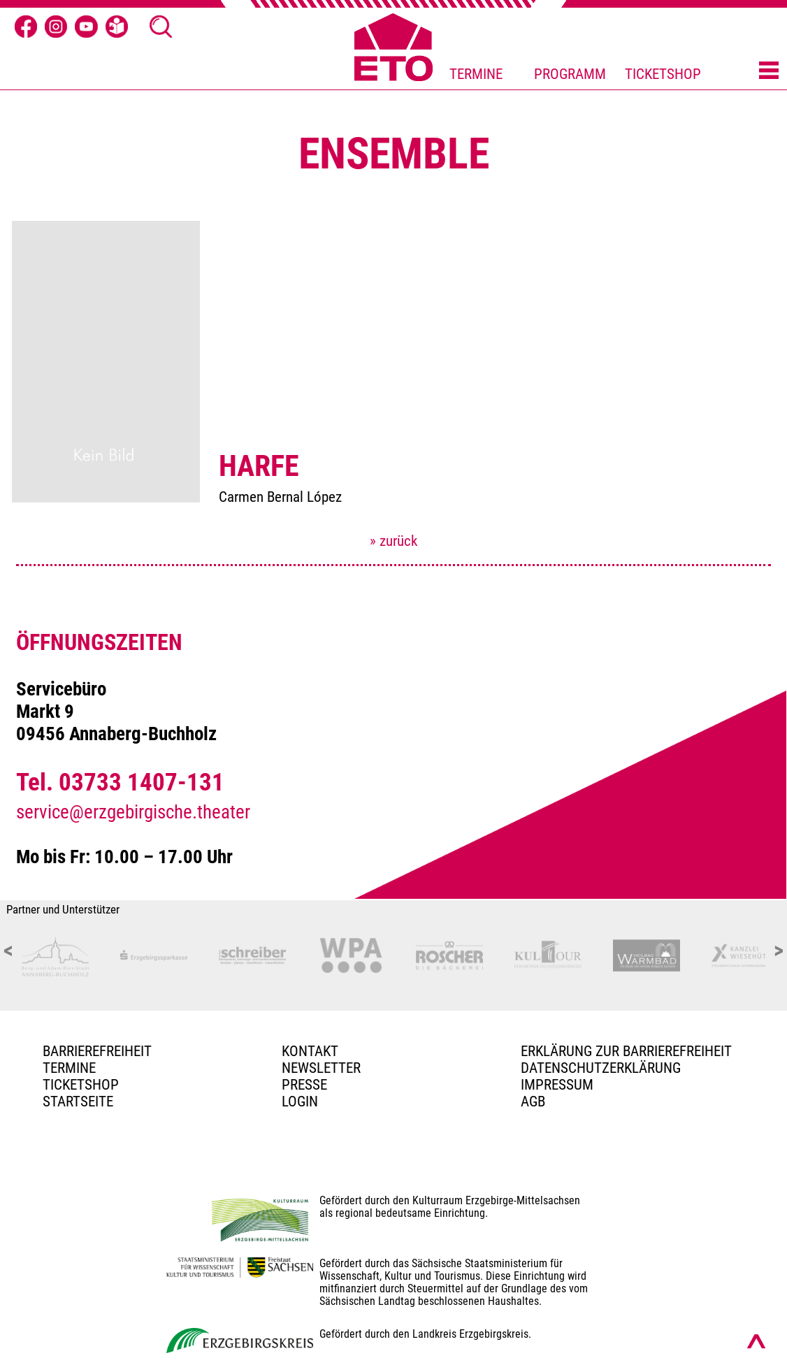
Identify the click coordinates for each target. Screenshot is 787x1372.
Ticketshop (81, 1084)
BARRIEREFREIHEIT (97, 1051)
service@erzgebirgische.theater (133, 812)
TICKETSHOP (663, 74)
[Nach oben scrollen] (756, 1341)
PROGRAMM (570, 74)
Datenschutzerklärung (601, 1068)
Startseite (78, 1101)
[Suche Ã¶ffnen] (161, 26)
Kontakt (310, 1051)
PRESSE (304, 1084)
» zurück (393, 541)
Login (300, 1101)
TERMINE (476, 74)
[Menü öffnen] (769, 71)
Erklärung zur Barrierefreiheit (626, 1051)
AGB (533, 1101)
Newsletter (321, 1068)
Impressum (557, 1084)
